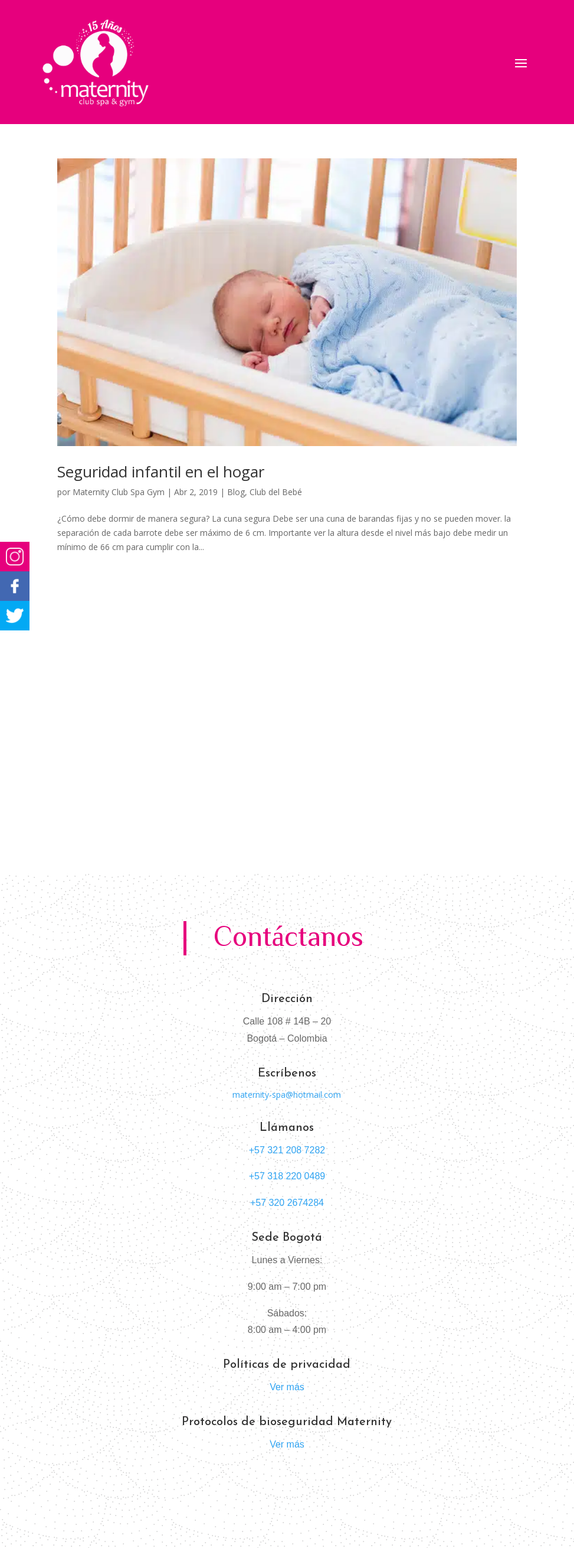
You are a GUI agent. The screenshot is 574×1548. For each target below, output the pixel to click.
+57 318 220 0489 (287, 1176)
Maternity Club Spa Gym (119, 491)
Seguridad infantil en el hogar (160, 471)
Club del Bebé (276, 491)
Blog (236, 491)
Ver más (287, 1387)
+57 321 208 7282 (287, 1150)
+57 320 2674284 (287, 1203)
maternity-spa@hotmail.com (286, 1094)
